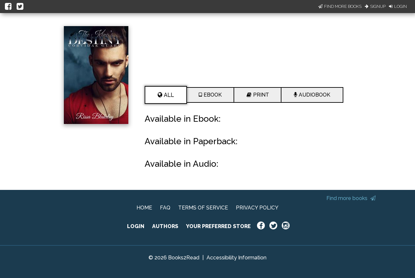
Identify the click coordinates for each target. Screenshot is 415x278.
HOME (144, 208)
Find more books (351, 198)
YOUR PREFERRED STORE (218, 226)
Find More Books (340, 6)
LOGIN (135, 226)
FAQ (165, 208)
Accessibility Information (236, 258)
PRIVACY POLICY (257, 208)
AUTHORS (165, 226)
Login (398, 6)
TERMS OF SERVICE (203, 208)
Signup (375, 6)
